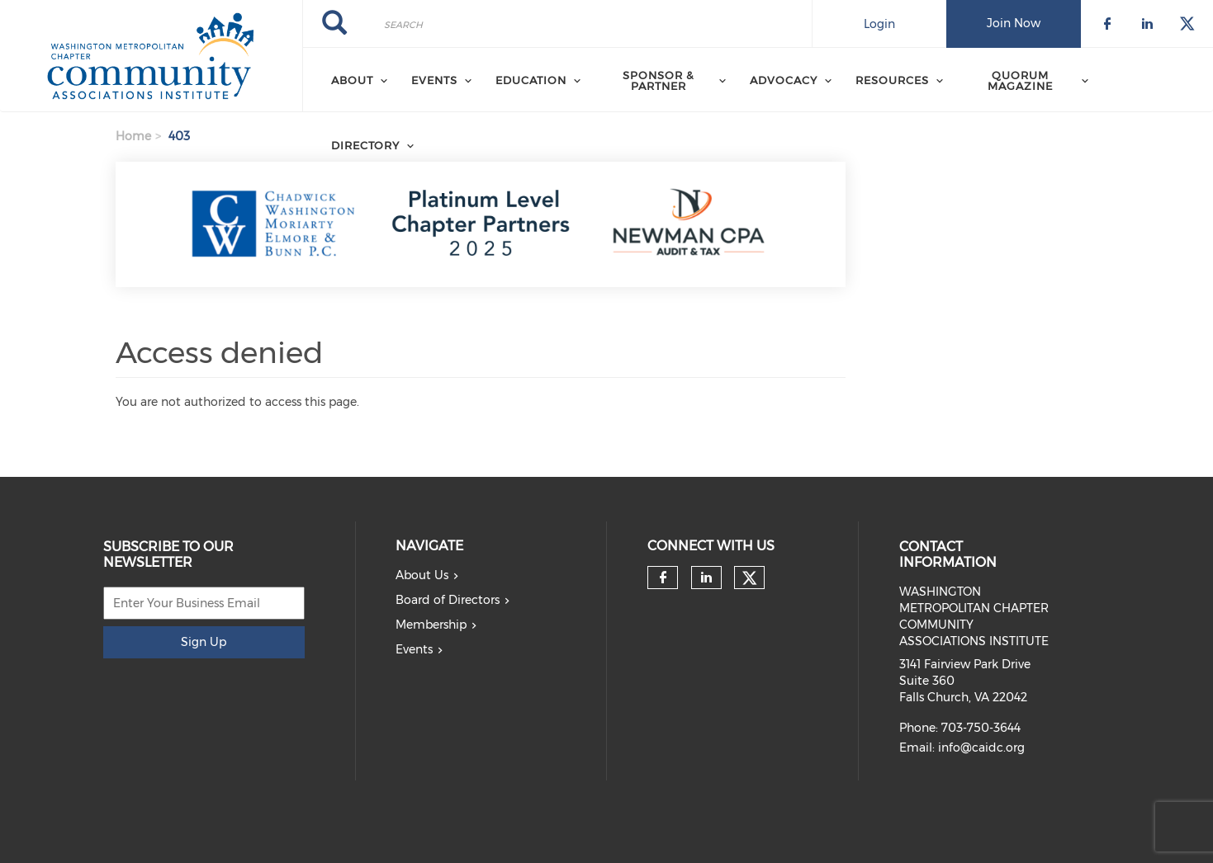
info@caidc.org (981, 747)
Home (133, 136)
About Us (422, 575)
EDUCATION (530, 80)
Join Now (1013, 23)
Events (414, 649)
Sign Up (203, 641)
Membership (431, 624)
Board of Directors (448, 599)
